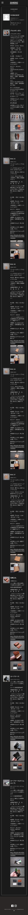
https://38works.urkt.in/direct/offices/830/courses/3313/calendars (17, 638)
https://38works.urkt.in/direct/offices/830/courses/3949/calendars (17, 236)
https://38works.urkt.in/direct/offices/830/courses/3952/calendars (17, 551)
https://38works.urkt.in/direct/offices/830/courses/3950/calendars (17, 342)
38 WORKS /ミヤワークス (11, 909)
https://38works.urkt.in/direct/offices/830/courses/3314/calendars (17, 738)
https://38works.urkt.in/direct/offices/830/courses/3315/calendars (17, 854)
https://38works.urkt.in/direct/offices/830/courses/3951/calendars (17, 447)
